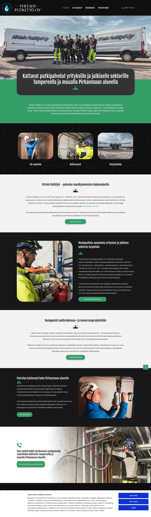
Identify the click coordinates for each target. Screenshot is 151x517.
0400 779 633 (129, 8)
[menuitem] (66, 8)
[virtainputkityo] (35, 146)
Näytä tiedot (112, 513)
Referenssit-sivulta (90, 206)
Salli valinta (133, 495)
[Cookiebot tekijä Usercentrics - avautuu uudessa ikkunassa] (13, 512)
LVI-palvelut (35, 164)
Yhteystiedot (115, 164)
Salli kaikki (134, 489)
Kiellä (133, 502)
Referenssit (75, 164)
